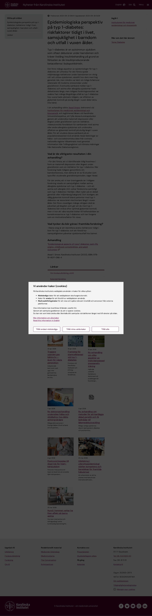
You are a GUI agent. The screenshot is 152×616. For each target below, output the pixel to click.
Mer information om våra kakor (46, 318)
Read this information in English (46, 320)
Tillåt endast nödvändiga (46, 329)
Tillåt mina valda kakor (76, 329)
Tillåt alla (105, 329)
